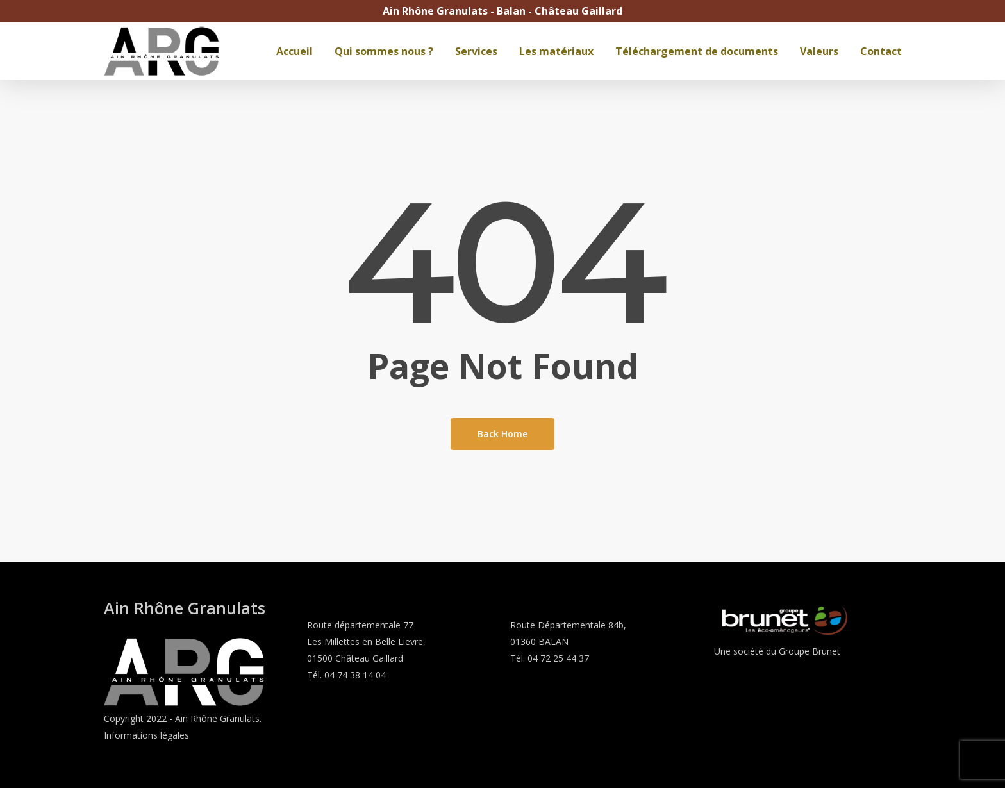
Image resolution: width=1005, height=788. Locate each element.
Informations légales (146, 735)
